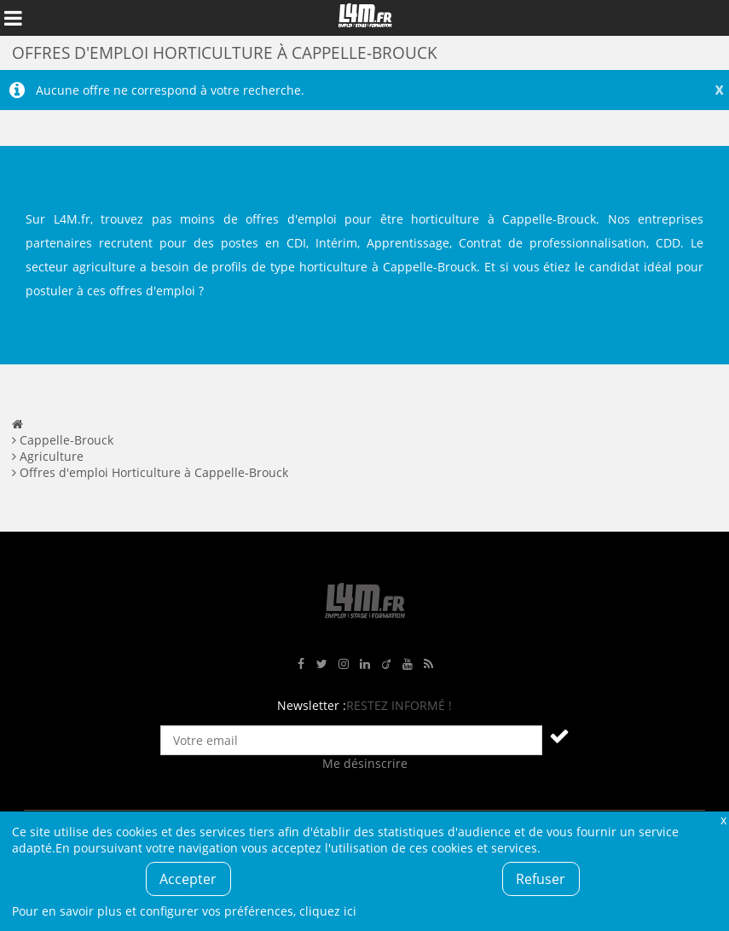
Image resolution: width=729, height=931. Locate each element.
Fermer (723, 820)
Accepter (188, 879)
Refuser (540, 879)
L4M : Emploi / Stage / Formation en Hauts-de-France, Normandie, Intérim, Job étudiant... (365, 18)
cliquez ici (327, 911)
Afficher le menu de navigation (13, 18)
